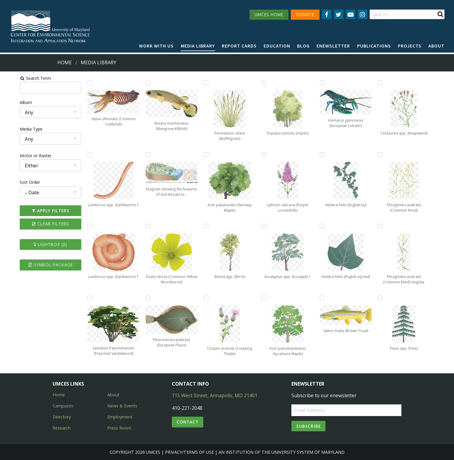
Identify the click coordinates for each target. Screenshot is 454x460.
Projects (409, 46)
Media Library (198, 46)
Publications (374, 46)
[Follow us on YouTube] (350, 14)
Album (10, 102)
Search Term (19, 78)
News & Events (122, 406)
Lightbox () (37, 244)
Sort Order (14, 182)
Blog (303, 46)
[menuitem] (156, 46)
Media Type (15, 129)
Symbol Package (37, 265)
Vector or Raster (20, 155)
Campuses (63, 406)
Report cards (239, 46)
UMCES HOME (269, 14)
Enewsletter (333, 46)
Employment (119, 417)
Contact (187, 422)
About (436, 46)
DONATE (305, 14)
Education (277, 46)
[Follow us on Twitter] (338, 14)
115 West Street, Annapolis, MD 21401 (214, 395)
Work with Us (156, 46)
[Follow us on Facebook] (326, 14)
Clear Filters (37, 224)
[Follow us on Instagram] (362, 14)
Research (62, 428)
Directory (62, 417)
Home (64, 62)
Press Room (119, 428)
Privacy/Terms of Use (189, 452)
